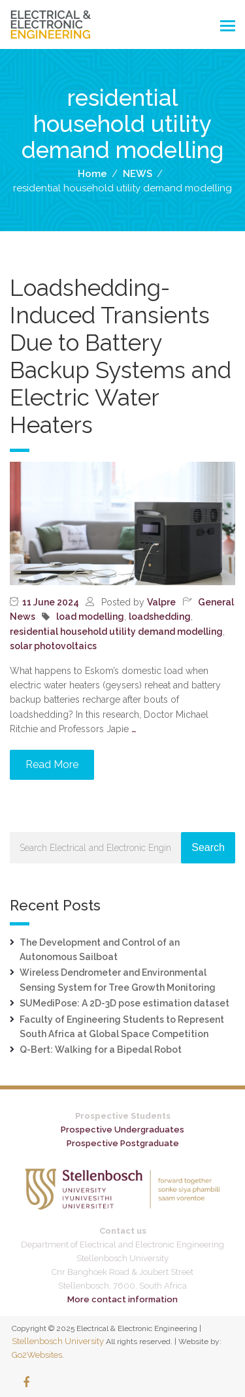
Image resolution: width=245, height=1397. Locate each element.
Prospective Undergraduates (122, 1129)
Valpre (161, 602)
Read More (51, 764)
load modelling (90, 616)
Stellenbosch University (58, 1341)
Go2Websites (37, 1355)
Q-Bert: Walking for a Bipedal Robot (101, 1049)
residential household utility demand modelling (116, 631)
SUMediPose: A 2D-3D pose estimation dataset (124, 1003)
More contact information (122, 1299)
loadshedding (160, 616)
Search (208, 847)
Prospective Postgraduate (123, 1143)
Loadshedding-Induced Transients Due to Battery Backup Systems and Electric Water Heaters (120, 356)
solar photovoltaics (53, 646)
